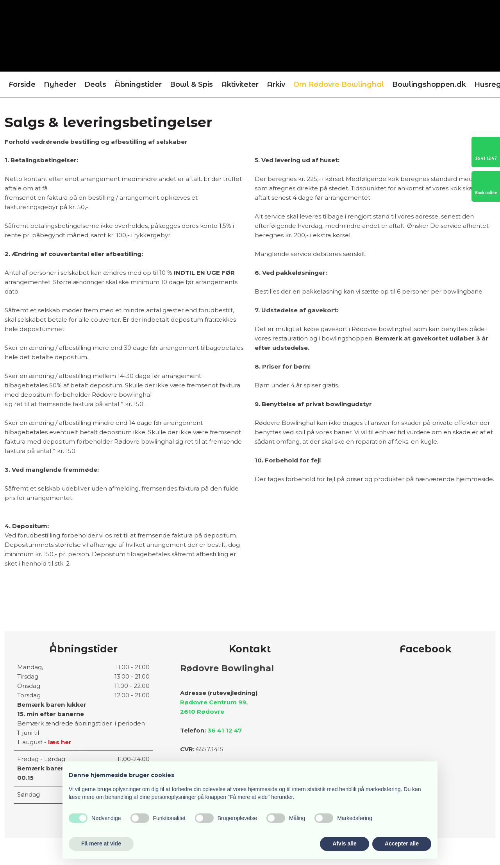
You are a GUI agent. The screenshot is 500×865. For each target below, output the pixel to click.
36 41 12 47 (224, 730)
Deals (95, 84)
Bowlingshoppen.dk (429, 84)
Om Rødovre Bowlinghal (338, 84)
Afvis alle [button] (344, 843)
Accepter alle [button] (402, 843)
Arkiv (276, 84)
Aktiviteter (240, 84)
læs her (59, 742)
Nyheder (60, 84)
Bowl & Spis (191, 84)
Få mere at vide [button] (101, 843)
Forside (22, 84)
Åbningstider (138, 84)
